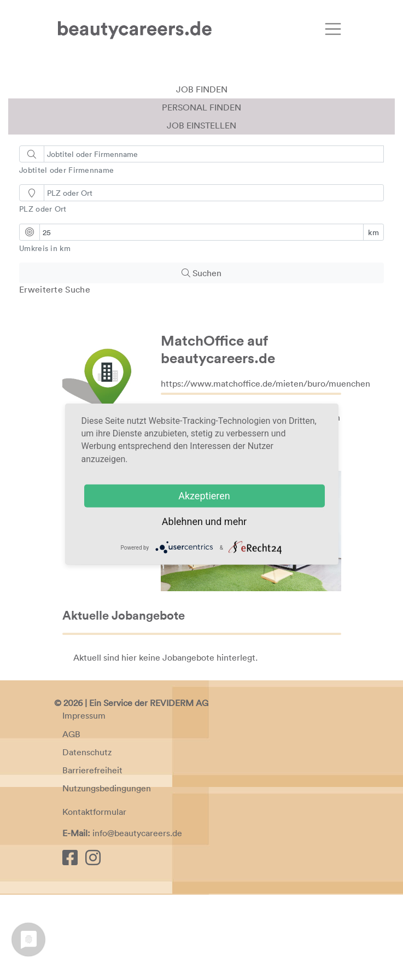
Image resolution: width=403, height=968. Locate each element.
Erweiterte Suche (54, 362)
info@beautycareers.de (137, 906)
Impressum (84, 789)
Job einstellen (201, 198)
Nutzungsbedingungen (106, 861)
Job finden (201, 162)
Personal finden (201, 180)
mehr (235, 521)
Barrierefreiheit (92, 843)
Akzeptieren (204, 495)
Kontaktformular (94, 885)
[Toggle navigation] (333, 29)
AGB (71, 807)
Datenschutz (87, 825)
